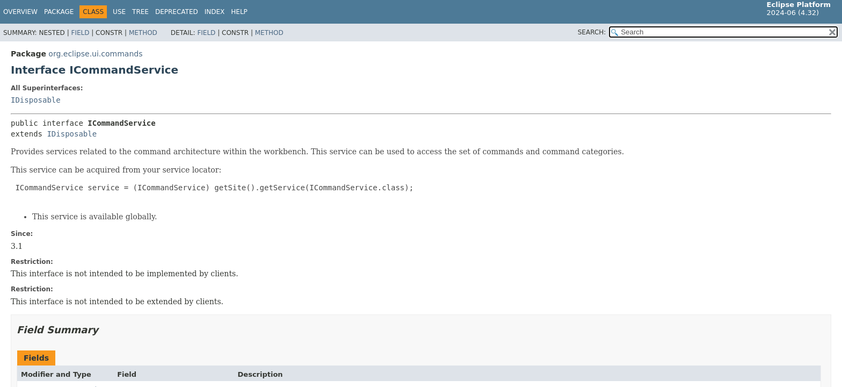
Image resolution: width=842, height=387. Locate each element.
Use (119, 12)
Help (239, 12)
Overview (20, 12)
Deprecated (176, 12)
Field (80, 33)
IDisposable (36, 100)
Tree (140, 12)
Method (143, 33)
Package (59, 12)
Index (215, 12)
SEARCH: (592, 32)
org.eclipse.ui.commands (95, 53)
